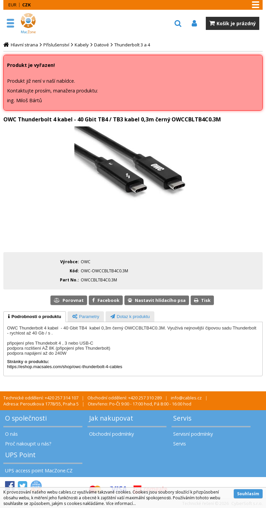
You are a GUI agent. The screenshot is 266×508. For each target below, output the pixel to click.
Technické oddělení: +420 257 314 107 (40, 398)
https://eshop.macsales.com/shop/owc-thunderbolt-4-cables (64, 366)
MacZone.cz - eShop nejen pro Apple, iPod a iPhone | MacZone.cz (35, 23)
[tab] (34, 316)
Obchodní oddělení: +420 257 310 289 (124, 398)
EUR (12, 5)
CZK (26, 5)
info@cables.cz (186, 398)
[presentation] (35, 317)
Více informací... (121, 503)
